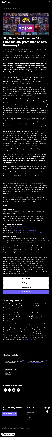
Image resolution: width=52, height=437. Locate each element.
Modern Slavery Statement (17, 428)
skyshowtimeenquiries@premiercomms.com (16, 363)
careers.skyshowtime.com (34, 362)
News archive (30, 412)
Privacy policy (5, 428)
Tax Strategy (28, 428)
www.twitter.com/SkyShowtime (32, 232)
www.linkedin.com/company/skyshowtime (22, 230)
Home (28, 410)
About (28, 415)
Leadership (30, 419)
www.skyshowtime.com (16, 226)
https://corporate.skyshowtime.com (22, 228)
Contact (29, 417)
